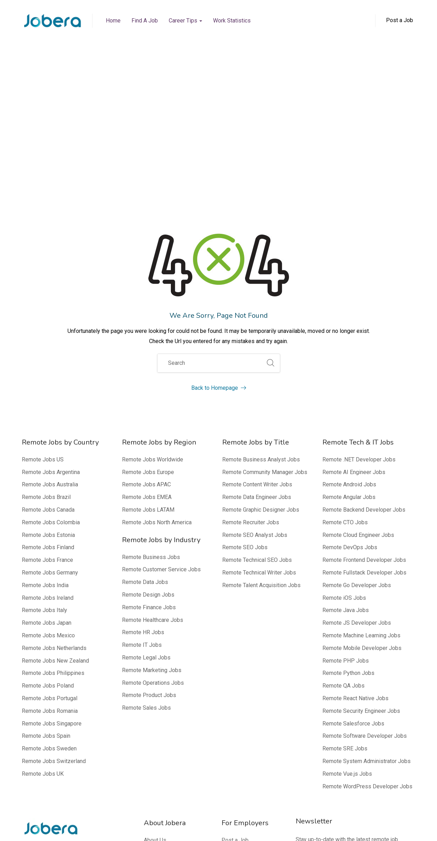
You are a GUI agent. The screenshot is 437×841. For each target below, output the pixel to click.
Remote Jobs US (43, 327)
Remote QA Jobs (343, 553)
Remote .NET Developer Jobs (359, 327)
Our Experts (158, 758)
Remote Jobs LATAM (148, 377)
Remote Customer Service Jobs (161, 437)
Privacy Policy (347, 826)
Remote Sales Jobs (146, 575)
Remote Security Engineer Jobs (361, 579)
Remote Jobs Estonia (48, 403)
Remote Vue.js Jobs (347, 641)
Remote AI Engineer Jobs (353, 340)
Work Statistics (232, 20)
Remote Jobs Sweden (49, 616)
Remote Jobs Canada (48, 377)
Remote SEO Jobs (245, 415)
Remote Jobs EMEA (147, 365)
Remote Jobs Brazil (46, 365)
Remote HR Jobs (143, 500)
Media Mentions (164, 720)
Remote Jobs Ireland (47, 465)
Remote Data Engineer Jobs (256, 365)
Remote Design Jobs (148, 462)
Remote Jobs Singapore (52, 591)
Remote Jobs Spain (46, 603)
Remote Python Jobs (348, 541)
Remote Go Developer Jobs (356, 453)
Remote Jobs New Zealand (55, 528)
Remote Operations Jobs (153, 550)
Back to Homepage (218, 255)
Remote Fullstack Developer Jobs (364, 440)
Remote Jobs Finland (48, 415)
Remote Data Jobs (145, 450)
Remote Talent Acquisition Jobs (261, 453)
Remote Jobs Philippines (53, 541)
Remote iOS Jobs (344, 465)
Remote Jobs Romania (50, 579)
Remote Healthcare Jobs (152, 488)
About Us (155, 708)
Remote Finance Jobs (149, 475)
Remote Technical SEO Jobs (257, 428)
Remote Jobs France (47, 428)
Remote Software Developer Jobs (364, 603)
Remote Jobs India (45, 453)
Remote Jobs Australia (50, 352)
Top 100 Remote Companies (241, 751)
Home (113, 20)
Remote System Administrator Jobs (366, 629)
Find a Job (144, 20)
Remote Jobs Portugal (49, 566)
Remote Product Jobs (149, 563)
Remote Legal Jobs (146, 525)
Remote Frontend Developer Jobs (364, 428)
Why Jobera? (237, 720)
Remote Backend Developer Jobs (363, 377)
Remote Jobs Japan (46, 490)
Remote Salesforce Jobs (353, 591)
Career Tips (185, 20)
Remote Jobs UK (43, 641)
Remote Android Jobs (349, 352)
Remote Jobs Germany (50, 440)
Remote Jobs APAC (146, 352)
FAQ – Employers (242, 733)
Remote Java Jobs (345, 478)
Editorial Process (165, 733)
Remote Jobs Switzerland (54, 629)
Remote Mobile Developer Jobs (361, 516)
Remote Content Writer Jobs (257, 352)
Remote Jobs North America (157, 390)
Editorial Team (161, 746)
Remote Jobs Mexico (48, 503)
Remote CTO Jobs (345, 390)
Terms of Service (393, 826)
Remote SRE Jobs (344, 616)
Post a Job (235, 708)
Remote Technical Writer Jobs (259, 440)
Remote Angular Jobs (348, 365)
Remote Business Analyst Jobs (261, 327)
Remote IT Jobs (142, 513)
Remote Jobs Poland (48, 553)
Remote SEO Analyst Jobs (254, 403)
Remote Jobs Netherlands (54, 516)
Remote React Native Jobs (355, 566)
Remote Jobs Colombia (51, 390)
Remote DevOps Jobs (349, 415)
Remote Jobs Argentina (51, 340)
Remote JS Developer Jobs (356, 490)
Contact (153, 771)
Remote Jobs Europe (148, 340)
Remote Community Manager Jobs (264, 340)
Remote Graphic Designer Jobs (260, 377)
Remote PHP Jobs (345, 528)
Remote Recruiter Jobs (250, 390)
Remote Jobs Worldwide (152, 327)
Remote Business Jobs (151, 425)
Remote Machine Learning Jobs (361, 503)
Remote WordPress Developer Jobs (367, 654)
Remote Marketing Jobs (151, 538)
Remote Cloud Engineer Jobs (358, 403)
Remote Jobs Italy (44, 478)
